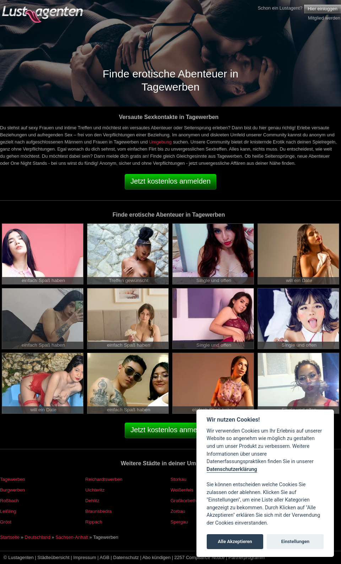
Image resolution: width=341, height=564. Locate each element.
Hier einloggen (322, 8)
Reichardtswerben (104, 479)
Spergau (179, 522)
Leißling (8, 511)
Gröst (5, 522)
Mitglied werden (324, 18)
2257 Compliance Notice (199, 557)
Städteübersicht (53, 557)
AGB (104, 557)
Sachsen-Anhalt (71, 537)
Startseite (10, 537)
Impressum (84, 557)
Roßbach (9, 500)
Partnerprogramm (246, 557)
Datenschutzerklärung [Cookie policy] (232, 469)
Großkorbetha (184, 500)
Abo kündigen (156, 557)
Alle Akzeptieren (235, 541)
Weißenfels (182, 490)
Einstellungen (295, 541)
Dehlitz (92, 500)
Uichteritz (94, 490)
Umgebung (160, 142)
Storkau (178, 479)
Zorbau (177, 511)
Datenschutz (126, 557)
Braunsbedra (98, 511)
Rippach (93, 522)
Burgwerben (12, 490)
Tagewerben (12, 479)
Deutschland (37, 537)
